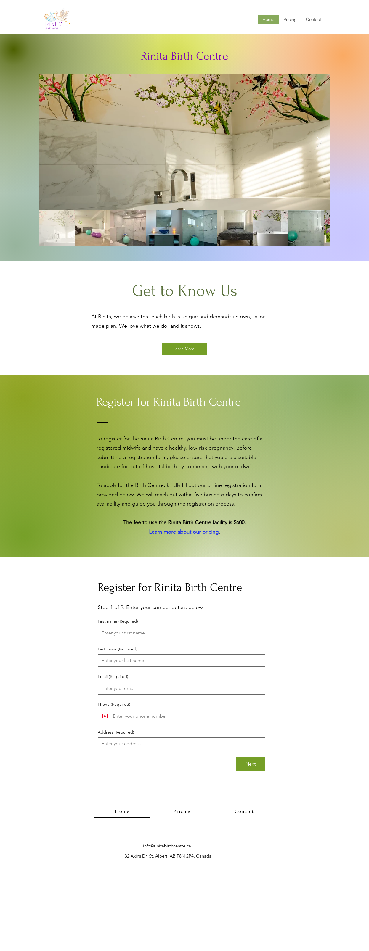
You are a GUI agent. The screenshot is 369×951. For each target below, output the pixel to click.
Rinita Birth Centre (184, 56)
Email (113, 677)
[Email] (179, 688)
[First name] (179, 633)
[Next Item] (319, 142)
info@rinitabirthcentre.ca (167, 846)
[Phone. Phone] (186, 716)
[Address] (179, 744)
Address (116, 732)
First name (118, 621)
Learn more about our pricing (184, 532)
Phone (114, 705)
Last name (117, 649)
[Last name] (179, 660)
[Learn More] (184, 349)
